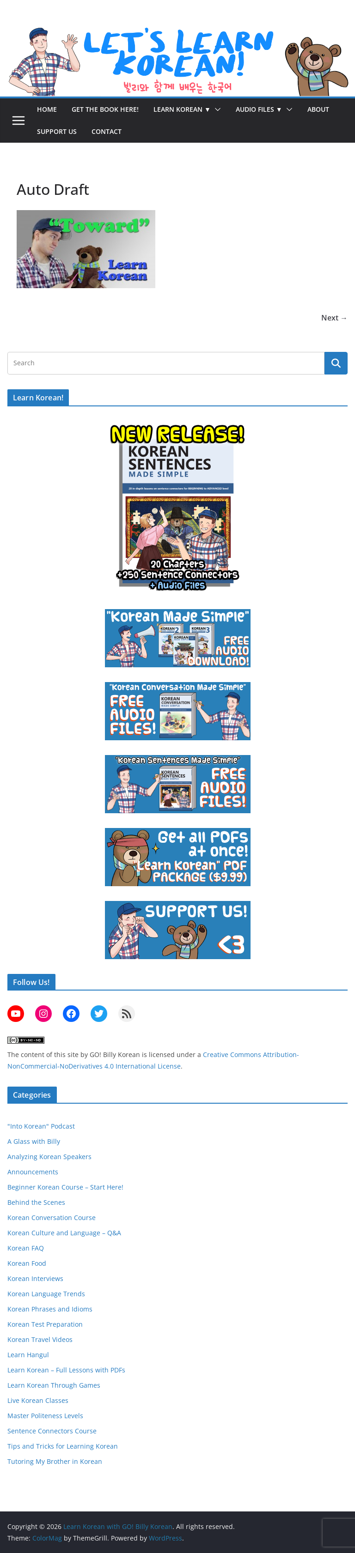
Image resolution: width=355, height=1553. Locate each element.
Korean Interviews (35, 1278)
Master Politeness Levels (45, 1415)
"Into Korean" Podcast (41, 1126)
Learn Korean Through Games (53, 1385)
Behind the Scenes (36, 1202)
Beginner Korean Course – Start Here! (65, 1187)
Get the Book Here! (105, 109)
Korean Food (26, 1263)
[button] (216, 109)
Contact (107, 131)
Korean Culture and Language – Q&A (64, 1232)
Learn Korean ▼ (182, 109)
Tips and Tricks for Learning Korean (62, 1446)
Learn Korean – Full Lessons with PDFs (66, 1370)
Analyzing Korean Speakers (49, 1156)
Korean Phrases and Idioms (49, 1309)
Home (47, 109)
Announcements (32, 1171)
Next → (334, 318)
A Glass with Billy (33, 1141)
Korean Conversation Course (51, 1217)
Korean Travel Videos (40, 1339)
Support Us (57, 131)
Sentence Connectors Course (52, 1430)
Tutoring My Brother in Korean (54, 1461)
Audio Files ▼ (259, 109)
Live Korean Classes (37, 1400)
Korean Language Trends (46, 1293)
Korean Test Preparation (45, 1324)
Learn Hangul (28, 1354)
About (318, 109)
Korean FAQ (25, 1248)
